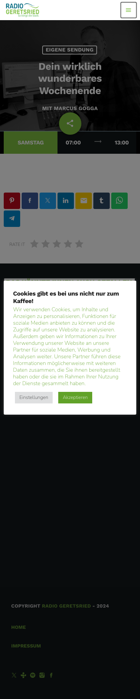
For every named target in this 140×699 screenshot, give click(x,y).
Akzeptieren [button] (75, 397)
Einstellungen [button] (33, 397)
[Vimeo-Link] (22, 10)
